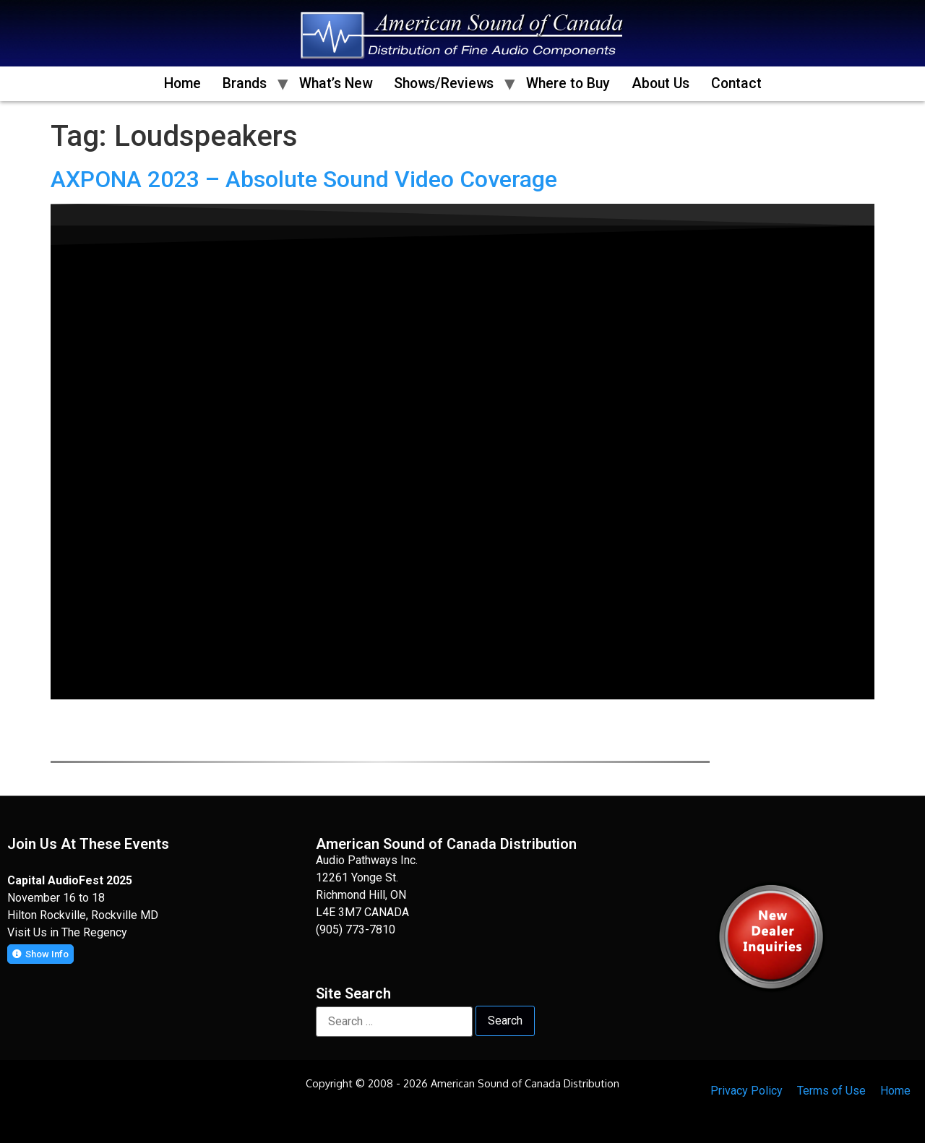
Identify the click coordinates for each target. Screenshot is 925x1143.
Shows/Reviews (444, 83)
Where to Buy (568, 83)
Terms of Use (831, 1090)
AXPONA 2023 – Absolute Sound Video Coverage (304, 179)
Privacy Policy (746, 1090)
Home (182, 83)
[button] (40, 954)
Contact (736, 83)
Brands (245, 83)
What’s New (335, 83)
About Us (660, 83)
